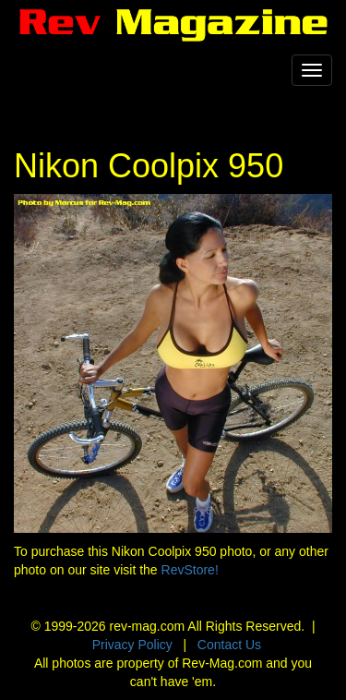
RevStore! (190, 569)
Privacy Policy (132, 644)
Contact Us (229, 644)
